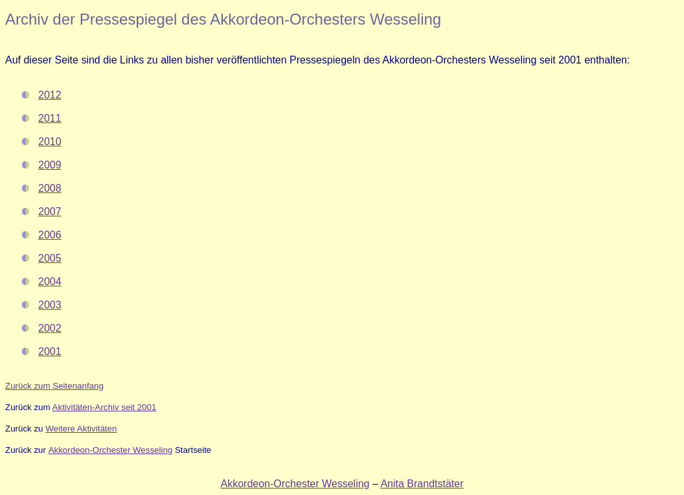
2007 (50, 211)
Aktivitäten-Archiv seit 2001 (104, 407)
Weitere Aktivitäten (81, 428)
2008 (50, 188)
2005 (50, 258)
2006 (50, 234)
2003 (50, 304)
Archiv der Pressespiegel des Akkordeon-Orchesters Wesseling (223, 19)
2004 (50, 281)
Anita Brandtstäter (421, 483)
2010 (50, 141)
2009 (50, 164)
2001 (50, 351)
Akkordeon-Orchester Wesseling (111, 450)
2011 (50, 118)
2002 (50, 328)
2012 (50, 94)
